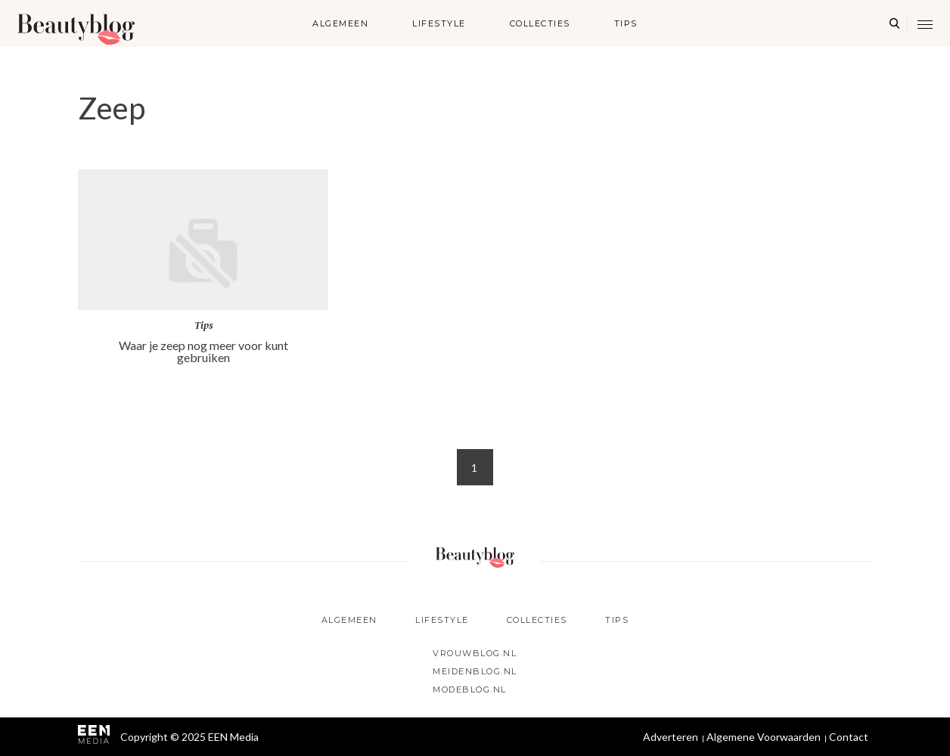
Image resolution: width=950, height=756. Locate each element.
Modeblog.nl (470, 689)
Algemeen (340, 23)
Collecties (540, 23)
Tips (626, 23)
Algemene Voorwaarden (763, 736)
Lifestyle (439, 23)
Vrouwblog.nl (475, 653)
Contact (848, 736)
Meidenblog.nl (475, 671)
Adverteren (670, 736)
